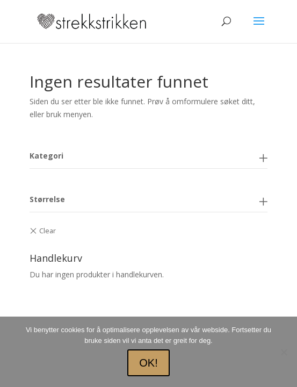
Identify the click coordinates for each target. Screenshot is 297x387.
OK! (148, 363)
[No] (283, 352)
